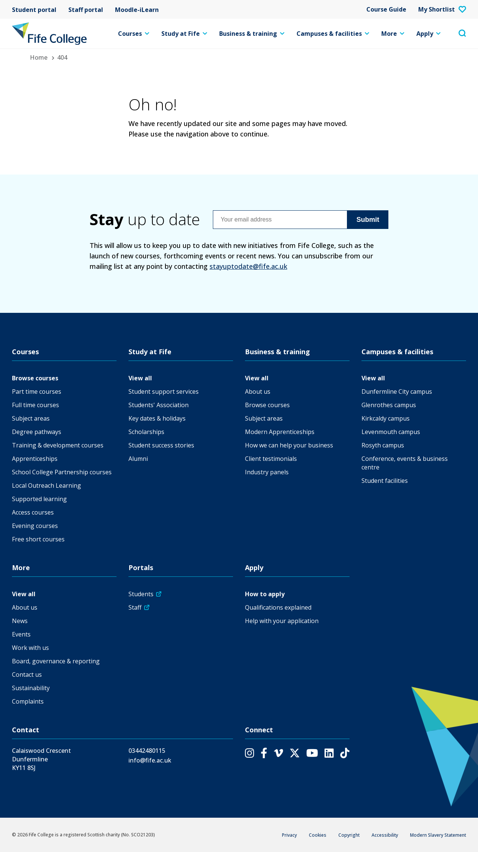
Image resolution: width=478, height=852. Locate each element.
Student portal (34, 9)
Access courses (33, 512)
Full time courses (35, 405)
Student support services (163, 391)
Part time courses (36, 391)
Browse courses (35, 378)
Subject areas (31, 418)
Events (21, 634)
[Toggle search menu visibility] (462, 33)
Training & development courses (57, 445)
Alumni (138, 459)
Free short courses (38, 539)
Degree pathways (36, 432)
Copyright (349, 835)
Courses (133, 33)
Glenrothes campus (388, 405)
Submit (368, 219)
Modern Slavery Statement (438, 835)
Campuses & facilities (333, 33)
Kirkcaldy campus (385, 418)
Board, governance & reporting (56, 661)
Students (140, 594)
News (20, 621)
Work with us (30, 648)
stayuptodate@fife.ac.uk (248, 266)
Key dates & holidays (157, 418)
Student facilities (384, 481)
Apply (428, 33)
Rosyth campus (382, 445)
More (392, 33)
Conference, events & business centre (404, 463)
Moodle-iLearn (137, 9)
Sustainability (31, 688)
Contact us (27, 674)
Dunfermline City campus (396, 391)
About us (257, 391)
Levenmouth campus (390, 432)
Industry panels (267, 472)
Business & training (252, 33)
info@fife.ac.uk (149, 760)
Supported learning (39, 499)
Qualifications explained (278, 607)
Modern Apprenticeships (279, 432)
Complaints (28, 701)
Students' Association (158, 405)
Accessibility (385, 835)
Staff (135, 607)
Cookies (317, 835)
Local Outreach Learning (46, 485)
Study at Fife (184, 33)
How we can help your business (289, 445)
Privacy (289, 835)
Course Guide (386, 9)
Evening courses (35, 526)
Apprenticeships (35, 459)
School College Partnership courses (62, 472)
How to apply (265, 594)
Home (38, 57)
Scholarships (146, 432)
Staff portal (85, 9)
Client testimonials (271, 459)
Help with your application (282, 621)
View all (140, 378)
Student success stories (161, 445)
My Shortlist (442, 9)
